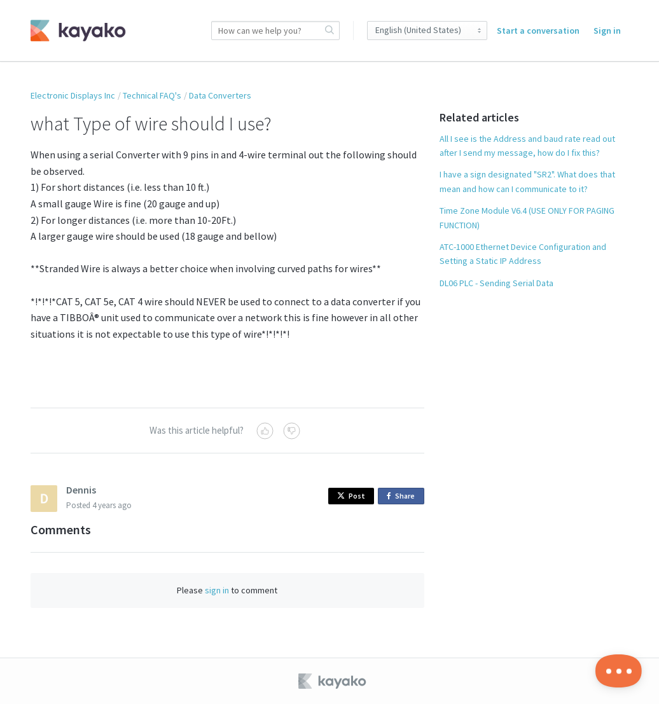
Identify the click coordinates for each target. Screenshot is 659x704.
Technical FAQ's (152, 95)
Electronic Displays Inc (73, 95)
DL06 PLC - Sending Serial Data (496, 283)
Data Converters (220, 95)
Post (351, 495)
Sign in (607, 30)
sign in (217, 590)
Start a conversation (538, 30)
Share (403, 496)
